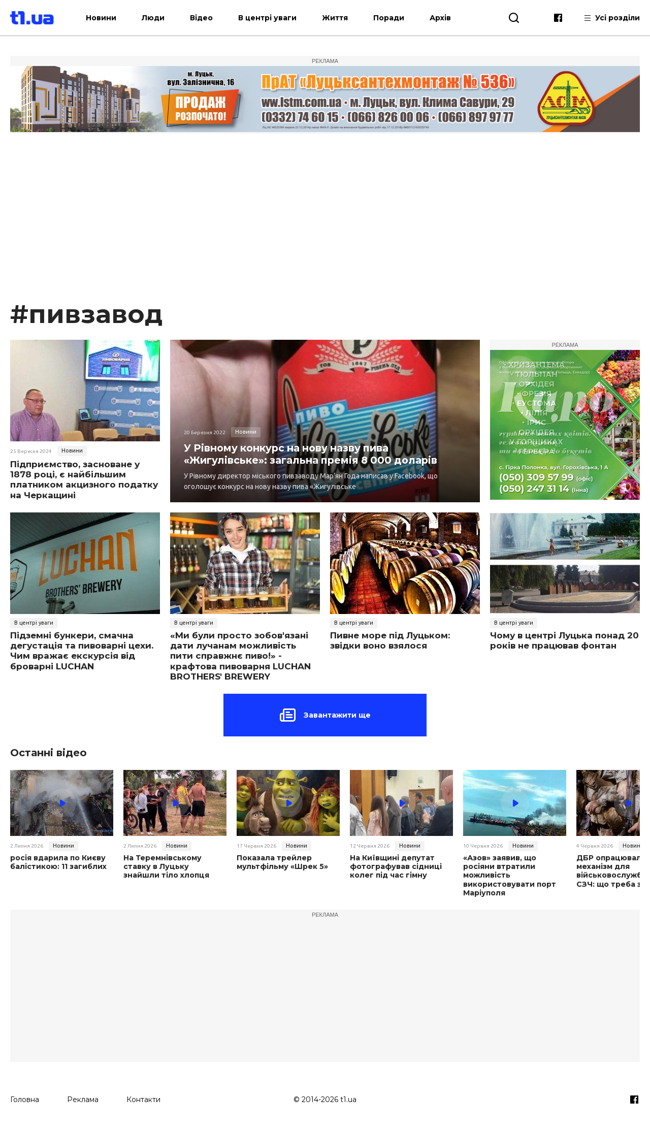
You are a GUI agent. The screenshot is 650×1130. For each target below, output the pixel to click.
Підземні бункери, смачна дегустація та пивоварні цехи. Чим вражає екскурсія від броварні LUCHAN (81, 650)
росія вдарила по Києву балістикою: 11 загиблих (57, 862)
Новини (109, 17)
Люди (161, 17)
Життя (343, 17)
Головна (24, 1098)
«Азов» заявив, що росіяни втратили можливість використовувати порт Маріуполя (509, 875)
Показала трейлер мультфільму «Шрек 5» (281, 862)
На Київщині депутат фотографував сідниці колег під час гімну (395, 866)
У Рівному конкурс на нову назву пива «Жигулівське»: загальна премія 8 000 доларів (313, 453)
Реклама (83, 1098)
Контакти (143, 1098)
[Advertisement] (325, 221)
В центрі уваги (276, 17)
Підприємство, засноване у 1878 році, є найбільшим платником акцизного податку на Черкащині (84, 479)
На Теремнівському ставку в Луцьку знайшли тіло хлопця (174, 866)
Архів (449, 17)
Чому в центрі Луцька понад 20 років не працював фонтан (564, 640)
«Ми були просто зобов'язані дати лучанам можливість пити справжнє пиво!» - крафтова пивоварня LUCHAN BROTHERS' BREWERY (240, 656)
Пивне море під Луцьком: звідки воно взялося (390, 640)
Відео (210, 17)
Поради (397, 17)
